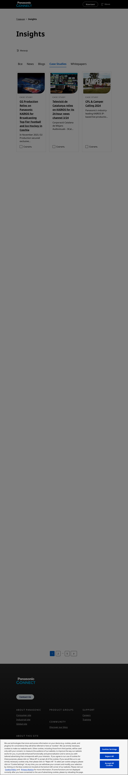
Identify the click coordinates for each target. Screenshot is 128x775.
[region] (64, 757)
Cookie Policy (10, 769)
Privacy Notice (27, 769)
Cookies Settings (109, 749)
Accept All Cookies (109, 764)
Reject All (109, 756)
